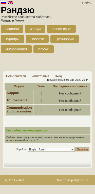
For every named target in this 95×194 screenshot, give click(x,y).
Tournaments (17, 100)
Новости (37, 39)
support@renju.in (77, 180)
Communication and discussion (19, 109)
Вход (58, 76)
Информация (16, 49)
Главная (12, 29)
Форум (35, 29)
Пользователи (16, 76)
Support (13, 93)
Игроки (43, 49)
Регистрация (40, 76)
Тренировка (64, 39)
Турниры (12, 39)
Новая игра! (61, 29)
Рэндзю (18, 10)
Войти (86, 3)
